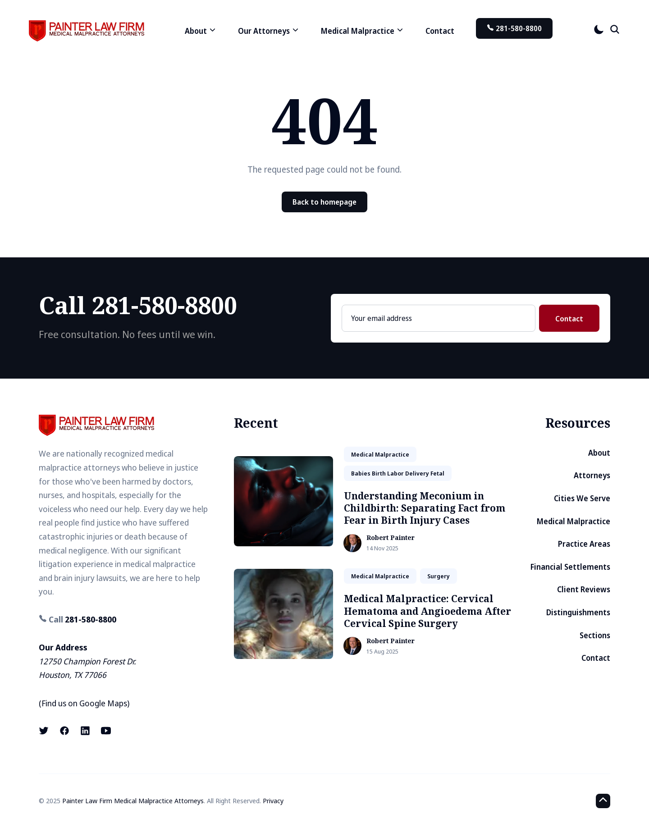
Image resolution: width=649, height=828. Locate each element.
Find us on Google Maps (84, 703)
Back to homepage (324, 202)
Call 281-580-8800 (138, 305)
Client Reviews (583, 589)
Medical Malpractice (573, 521)
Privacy (273, 800)
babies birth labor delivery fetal (397, 473)
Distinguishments (578, 612)
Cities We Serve (582, 498)
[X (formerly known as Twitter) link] (44, 730)
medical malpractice (380, 454)
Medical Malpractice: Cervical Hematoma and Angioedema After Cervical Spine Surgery (427, 611)
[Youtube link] (106, 730)
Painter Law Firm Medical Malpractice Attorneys (133, 800)
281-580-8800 (514, 28)
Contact (439, 31)
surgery (438, 576)
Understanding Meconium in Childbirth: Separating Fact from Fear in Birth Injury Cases (424, 508)
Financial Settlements (570, 567)
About (599, 453)
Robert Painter (390, 538)
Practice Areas (584, 544)
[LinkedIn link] (85, 730)
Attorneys (592, 475)
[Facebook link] (64, 730)
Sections (595, 635)
